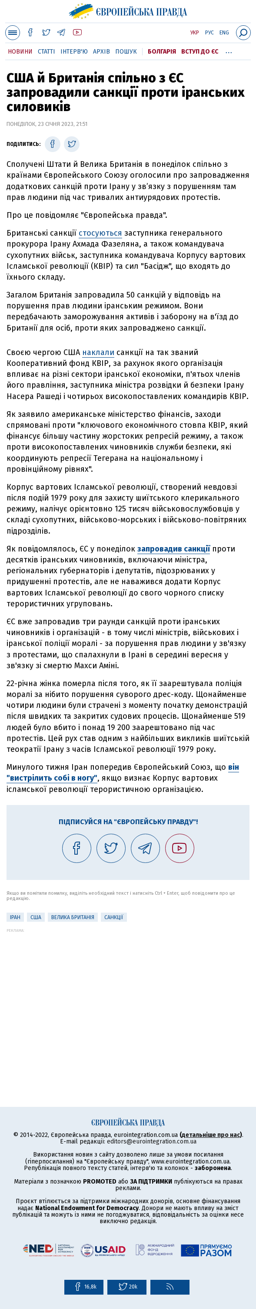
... (229, 50)
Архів (101, 51)
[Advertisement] (128, 994)
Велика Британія (72, 917)
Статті (46, 51)
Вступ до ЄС (199, 51)
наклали (98, 352)
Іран (15, 917)
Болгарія (162, 51)
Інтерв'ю (74, 51)
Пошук (126, 51)
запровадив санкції (173, 549)
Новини (20, 51)
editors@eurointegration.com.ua (151, 1141)
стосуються (100, 233)
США (35, 917)
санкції (113, 917)
